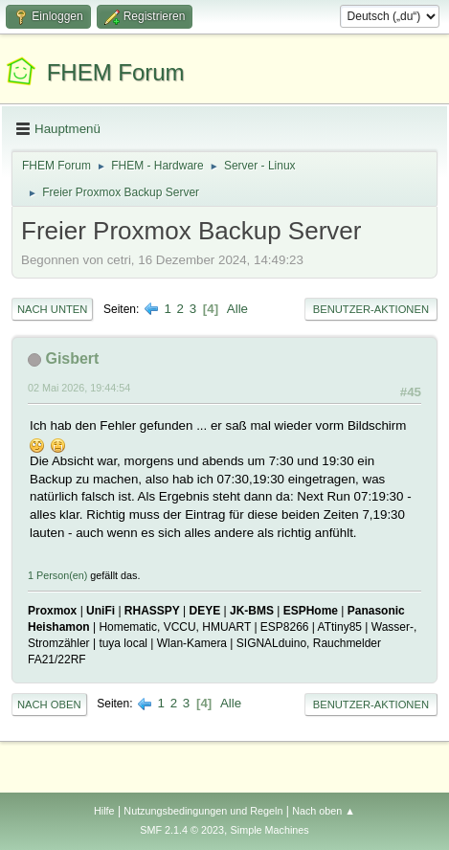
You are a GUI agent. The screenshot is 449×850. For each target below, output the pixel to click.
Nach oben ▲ (323, 810)
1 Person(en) (57, 575)
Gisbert (72, 358)
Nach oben (49, 704)
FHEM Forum (116, 72)
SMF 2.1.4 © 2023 (182, 830)
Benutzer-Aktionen (371, 309)
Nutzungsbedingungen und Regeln (202, 810)
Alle (237, 309)
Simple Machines (270, 830)
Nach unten (52, 309)
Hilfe (104, 810)
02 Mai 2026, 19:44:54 (79, 387)
